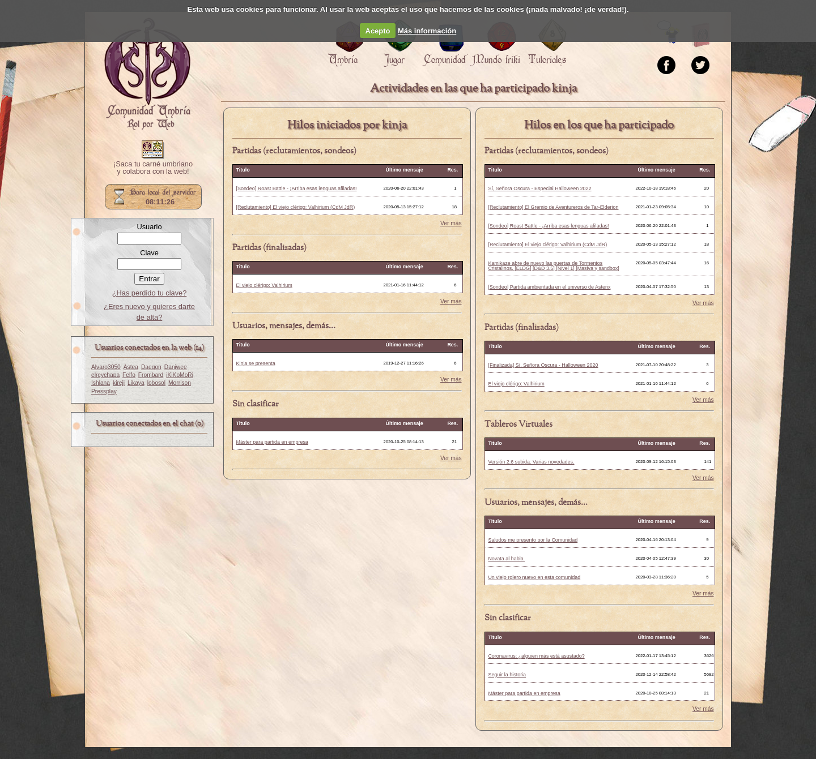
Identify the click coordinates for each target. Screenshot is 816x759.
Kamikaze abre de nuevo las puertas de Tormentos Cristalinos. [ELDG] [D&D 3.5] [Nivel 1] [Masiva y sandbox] (553, 265)
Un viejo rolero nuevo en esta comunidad (534, 577)
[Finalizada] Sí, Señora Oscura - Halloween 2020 (543, 365)
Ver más (451, 223)
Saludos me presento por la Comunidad (532, 540)
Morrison (179, 383)
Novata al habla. (506, 558)
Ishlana (100, 383)
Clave (149, 252)
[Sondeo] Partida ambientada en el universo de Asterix (549, 287)
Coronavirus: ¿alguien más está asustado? (536, 656)
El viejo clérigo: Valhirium (264, 285)
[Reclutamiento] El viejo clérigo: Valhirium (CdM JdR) (295, 207)
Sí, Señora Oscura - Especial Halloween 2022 (539, 188)
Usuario (149, 226)
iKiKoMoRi (179, 375)
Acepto (378, 31)
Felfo (128, 375)
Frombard (150, 375)
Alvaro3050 (106, 367)
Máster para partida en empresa (272, 442)
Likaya (136, 383)
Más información (427, 31)
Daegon (151, 367)
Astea (131, 367)
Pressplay (104, 391)
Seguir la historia (507, 674)
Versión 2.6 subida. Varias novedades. (531, 462)
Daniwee (175, 367)
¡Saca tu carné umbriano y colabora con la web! (153, 168)
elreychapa (105, 375)
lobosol (156, 383)
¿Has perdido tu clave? (149, 293)
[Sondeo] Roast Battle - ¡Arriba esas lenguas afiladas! (296, 188)
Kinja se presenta (255, 363)
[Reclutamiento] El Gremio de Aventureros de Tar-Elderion (553, 207)
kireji (119, 383)
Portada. (147, 74)
